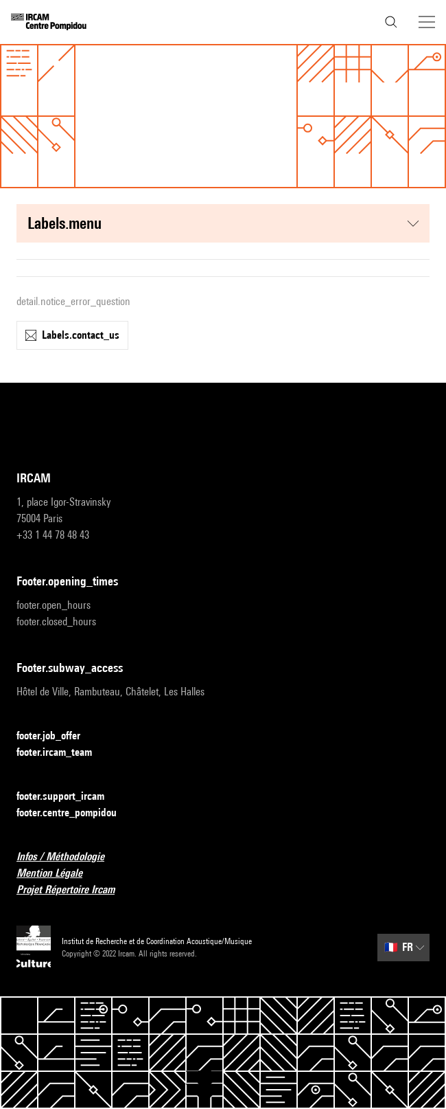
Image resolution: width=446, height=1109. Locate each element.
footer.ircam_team (62, 753)
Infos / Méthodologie (68, 857)
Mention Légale (57, 873)
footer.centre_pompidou (74, 813)
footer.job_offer (56, 736)
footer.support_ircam (68, 796)
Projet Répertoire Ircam (73, 890)
